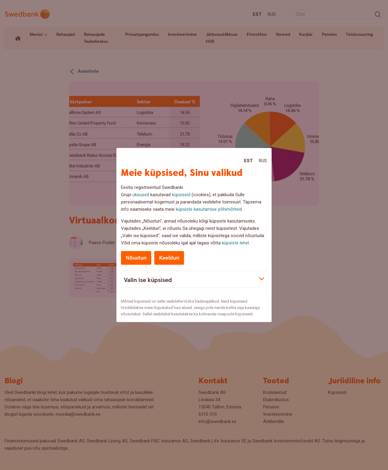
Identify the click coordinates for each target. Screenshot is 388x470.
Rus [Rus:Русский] (263, 160)
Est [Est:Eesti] (248, 160)
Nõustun (136, 257)
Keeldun (169, 257)
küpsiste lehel (235, 243)
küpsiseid (181, 194)
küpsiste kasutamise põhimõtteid (209, 209)
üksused (140, 194)
